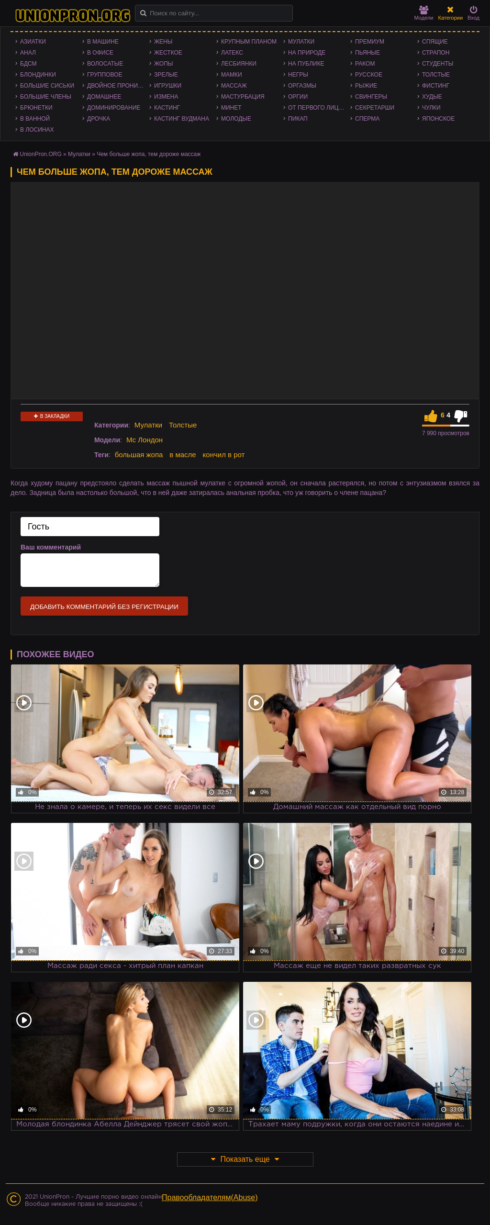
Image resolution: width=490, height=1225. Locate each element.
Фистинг (435, 85)
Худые (432, 96)
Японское (438, 118)
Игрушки (167, 85)
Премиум (369, 41)
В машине (103, 41)
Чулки (431, 107)
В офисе (100, 52)
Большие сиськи (47, 85)
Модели (424, 13)
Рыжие (366, 85)
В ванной (35, 118)
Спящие (435, 41)
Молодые (236, 118)
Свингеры (371, 96)
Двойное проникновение (118, 85)
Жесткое (168, 52)
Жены (163, 41)
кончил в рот (224, 454)
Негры (298, 74)
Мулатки (301, 41)
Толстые (436, 74)
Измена (166, 96)
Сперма (367, 118)
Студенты (437, 63)
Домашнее (104, 96)
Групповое (104, 74)
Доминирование (113, 107)
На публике (306, 63)
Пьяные (367, 52)
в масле (182, 454)
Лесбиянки (238, 63)
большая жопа (139, 454)
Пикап (298, 118)
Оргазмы (302, 85)
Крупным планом (249, 41)
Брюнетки (36, 107)
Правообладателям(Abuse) (210, 1197)
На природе (306, 52)
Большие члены (45, 96)
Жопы (163, 63)
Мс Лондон (144, 440)
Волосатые (105, 63)
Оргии (298, 96)
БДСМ (28, 63)
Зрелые (166, 74)
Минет (231, 107)
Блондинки (38, 74)
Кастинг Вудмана (181, 118)
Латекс (232, 52)
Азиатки (33, 41)
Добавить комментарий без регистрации (104, 606)
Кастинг (167, 107)
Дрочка (98, 118)
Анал (28, 52)
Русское (368, 74)
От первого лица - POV (319, 107)
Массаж (234, 85)
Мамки (231, 74)
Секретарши (374, 107)
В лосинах (37, 129)
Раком (365, 63)
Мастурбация (243, 96)
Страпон (435, 52)
